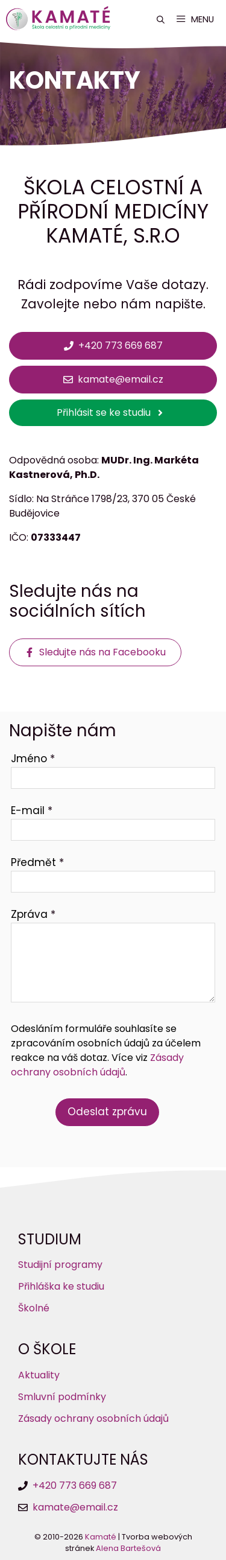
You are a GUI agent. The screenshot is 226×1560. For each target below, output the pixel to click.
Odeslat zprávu (107, 1111)
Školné (33, 1308)
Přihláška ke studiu (61, 1286)
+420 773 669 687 (75, 1485)
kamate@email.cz (75, 1507)
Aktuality (39, 1375)
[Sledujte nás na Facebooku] (95, 652)
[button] (161, 19)
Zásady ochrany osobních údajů (97, 1065)
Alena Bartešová (128, 1548)
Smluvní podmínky (62, 1397)
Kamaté (100, 1537)
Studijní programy (60, 1265)
